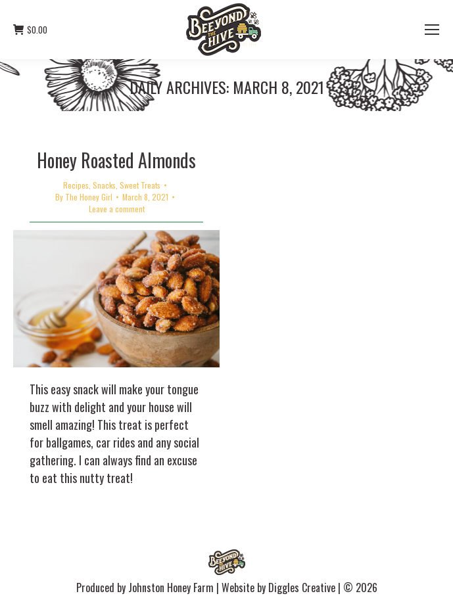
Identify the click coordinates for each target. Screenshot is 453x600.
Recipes (76, 185)
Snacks (104, 185)
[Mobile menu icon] (432, 29)
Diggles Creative (301, 587)
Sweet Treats (140, 185)
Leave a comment (117, 208)
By (83, 196)
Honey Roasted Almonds (116, 160)
